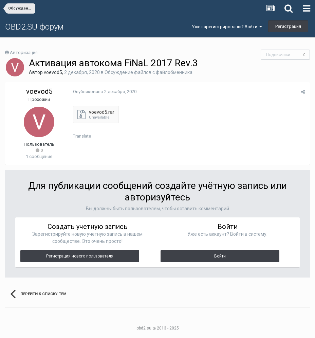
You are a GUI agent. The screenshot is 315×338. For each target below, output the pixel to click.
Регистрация (288, 26)
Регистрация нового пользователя (79, 256)
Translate (82, 136)
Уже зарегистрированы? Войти (227, 26)
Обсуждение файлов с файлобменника (148, 72)
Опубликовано (104, 91)
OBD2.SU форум (34, 27)
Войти (220, 256)
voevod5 (53, 72)
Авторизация (24, 52)
